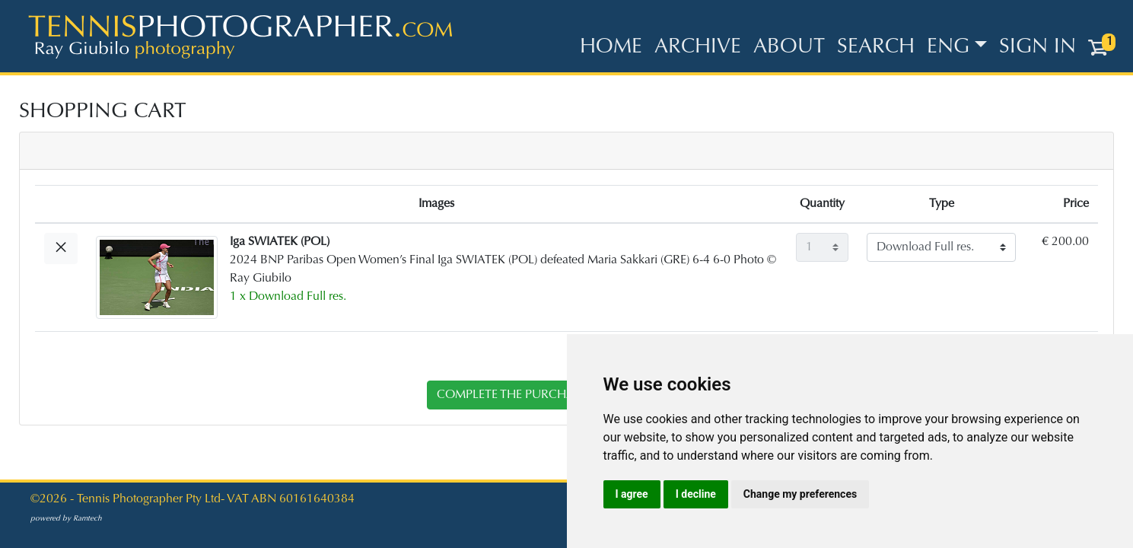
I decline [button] (696, 494)
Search (876, 47)
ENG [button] (948, 47)
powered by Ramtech (66, 519)
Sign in (1037, 47)
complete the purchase (512, 395)
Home (611, 47)
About (789, 47)
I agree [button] (632, 494)
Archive (697, 47)
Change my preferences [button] (800, 494)
